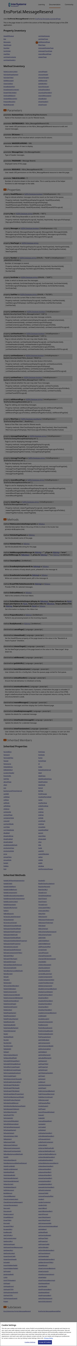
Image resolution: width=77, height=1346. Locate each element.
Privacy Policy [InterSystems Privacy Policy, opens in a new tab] (48, 1341)
